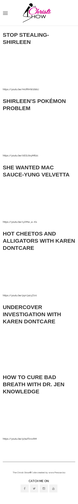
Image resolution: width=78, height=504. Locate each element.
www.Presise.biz (56, 472)
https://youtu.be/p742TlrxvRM (20, 438)
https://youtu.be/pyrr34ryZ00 (20, 295)
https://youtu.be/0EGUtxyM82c (20, 155)
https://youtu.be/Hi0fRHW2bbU (21, 89)
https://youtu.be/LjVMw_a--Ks (20, 222)
